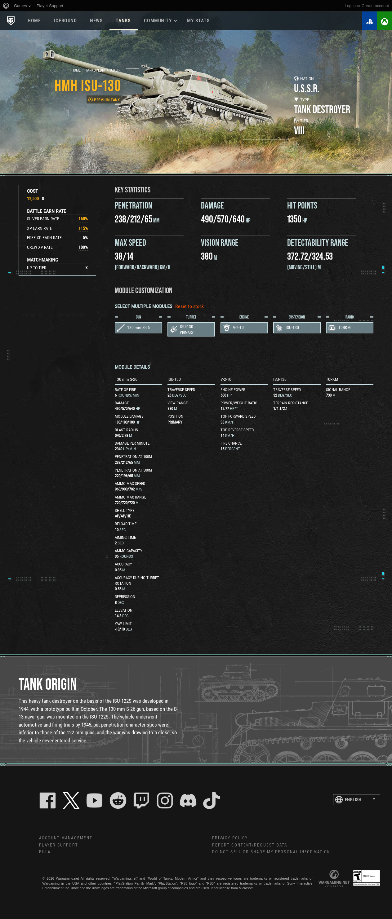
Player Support (58, 845)
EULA (44, 852)
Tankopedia (95, 70)
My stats (198, 21)
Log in (350, 5)
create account (375, 5)
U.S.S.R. (115, 70)
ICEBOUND (65, 21)
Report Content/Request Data (249, 845)
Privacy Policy (230, 838)
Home (34, 21)
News (96, 21)
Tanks (123, 21)
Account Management (65, 838)
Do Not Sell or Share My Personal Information (271, 852)
